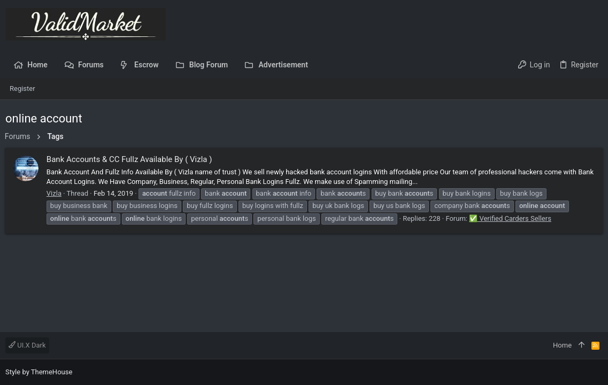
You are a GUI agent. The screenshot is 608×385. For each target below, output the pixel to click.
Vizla (54, 193)
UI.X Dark (27, 345)
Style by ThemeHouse (38, 372)
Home (562, 345)
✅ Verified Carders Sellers (511, 218)
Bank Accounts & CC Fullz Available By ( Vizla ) (130, 159)
